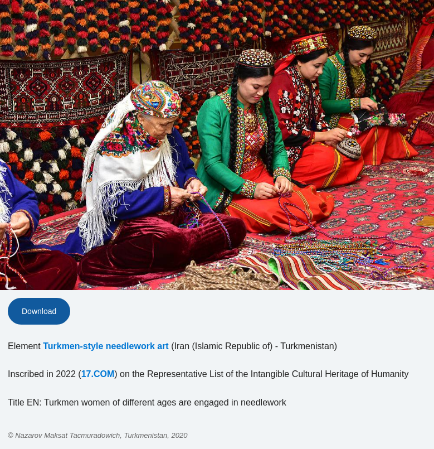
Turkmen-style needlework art (106, 346)
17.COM (98, 374)
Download (39, 311)
